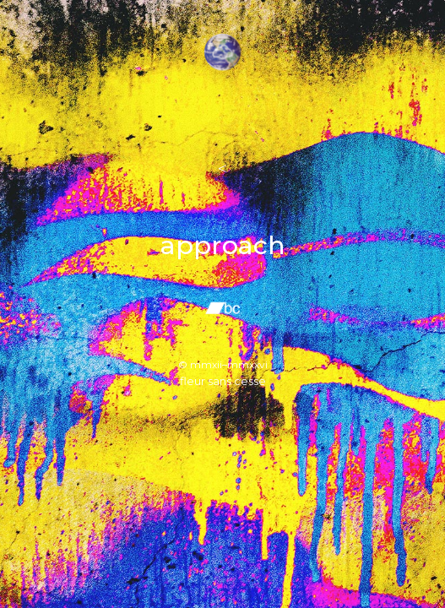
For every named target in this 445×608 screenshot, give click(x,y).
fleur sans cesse (223, 381)
